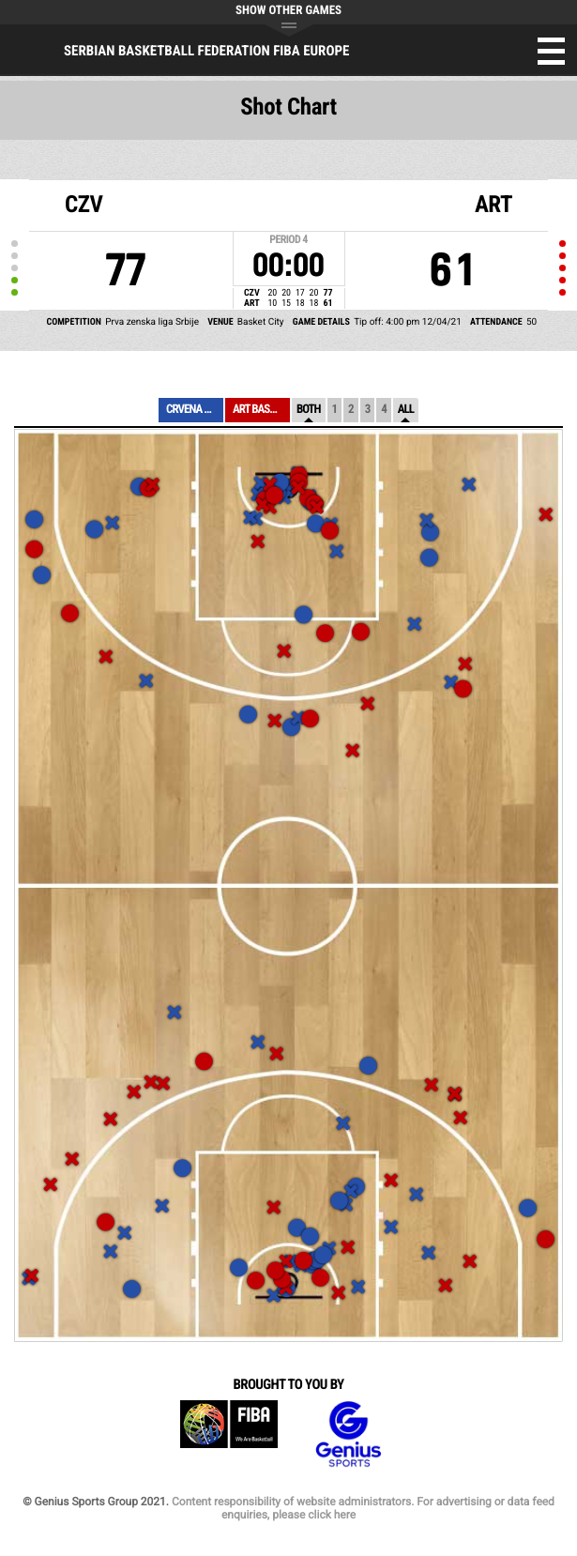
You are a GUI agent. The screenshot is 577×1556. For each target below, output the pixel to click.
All (406, 410)
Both (308, 410)
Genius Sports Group (348, 1434)
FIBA (229, 1434)
